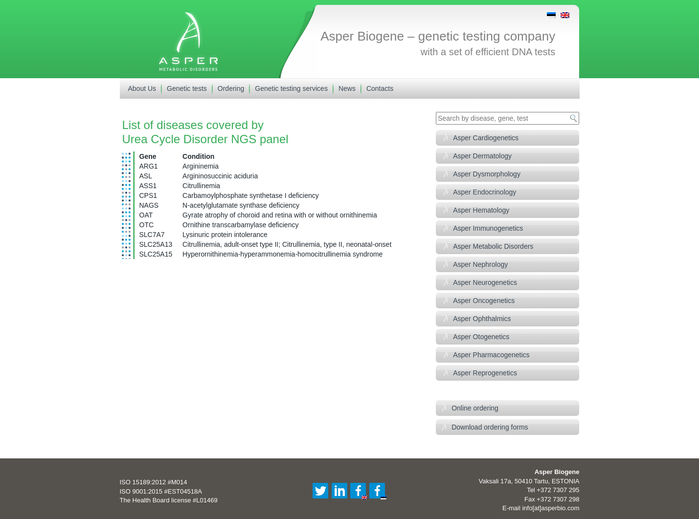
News (347, 88)
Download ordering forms (489, 427)
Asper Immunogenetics (488, 228)
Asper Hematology (481, 210)
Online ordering (474, 408)
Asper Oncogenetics (484, 300)
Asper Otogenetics (481, 337)
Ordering (231, 88)
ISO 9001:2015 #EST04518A (161, 491)
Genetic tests (187, 88)
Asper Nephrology (480, 264)
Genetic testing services (291, 88)
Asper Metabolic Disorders (493, 246)
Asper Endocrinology (484, 192)
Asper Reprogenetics (485, 373)
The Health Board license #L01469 (169, 500)
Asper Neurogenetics (485, 282)
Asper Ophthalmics (482, 319)
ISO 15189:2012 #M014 (153, 482)
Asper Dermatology (482, 156)
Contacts (379, 88)
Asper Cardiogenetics (486, 138)
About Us (142, 88)
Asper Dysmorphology (486, 174)
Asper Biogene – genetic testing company (437, 36)
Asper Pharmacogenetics (491, 355)
